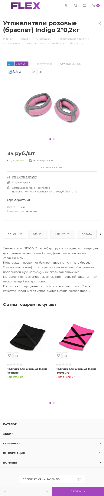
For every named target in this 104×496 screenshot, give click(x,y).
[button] (50, 139)
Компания (12, 443)
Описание (15, 234)
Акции (8, 433)
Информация (14, 452)
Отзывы (38, 234)
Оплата (87, 234)
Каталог (10, 424)
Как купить (62, 234)
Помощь (10, 462)
